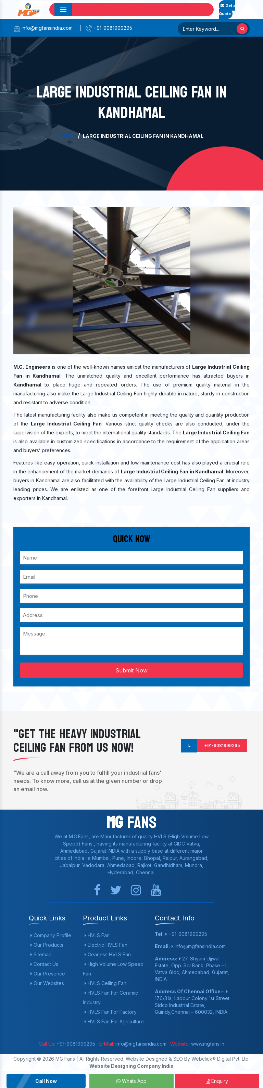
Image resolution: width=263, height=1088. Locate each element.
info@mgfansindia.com (43, 28)
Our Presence (47, 973)
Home (67, 136)
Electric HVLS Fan (106, 945)
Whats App (131, 1081)
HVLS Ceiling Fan (105, 983)
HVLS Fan (97, 935)
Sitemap (41, 954)
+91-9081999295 (108, 28)
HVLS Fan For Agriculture (114, 1021)
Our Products (46, 945)
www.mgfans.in (207, 1044)
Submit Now (131, 670)
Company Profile (50, 935)
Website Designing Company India (131, 1066)
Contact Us (44, 964)
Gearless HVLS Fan (108, 954)
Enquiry (217, 1081)
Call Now (46, 1081)
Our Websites (47, 983)
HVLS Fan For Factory (111, 1012)
